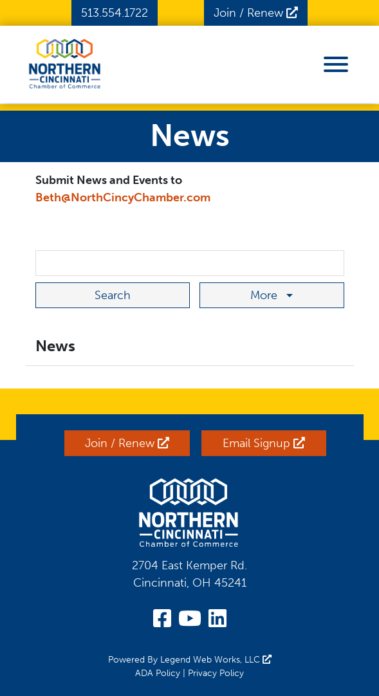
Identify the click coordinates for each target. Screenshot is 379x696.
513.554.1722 (114, 13)
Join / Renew (256, 13)
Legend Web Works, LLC (216, 659)
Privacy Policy (216, 673)
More (265, 295)
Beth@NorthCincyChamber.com (122, 197)
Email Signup (264, 443)
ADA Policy (157, 673)
